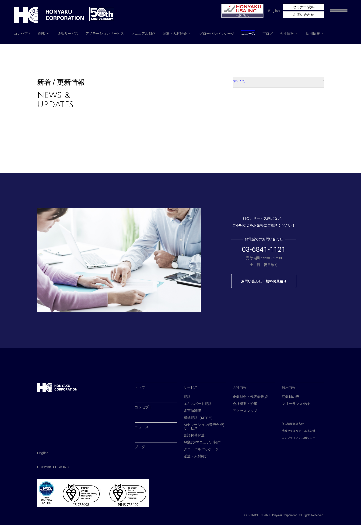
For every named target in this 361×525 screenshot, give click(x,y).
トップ (140, 387)
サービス (191, 387)
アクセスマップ (245, 411)
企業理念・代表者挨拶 (250, 397)
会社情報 (287, 33)
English (274, 10)
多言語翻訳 (192, 411)
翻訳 (41, 33)
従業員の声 (290, 397)
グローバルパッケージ (216, 33)
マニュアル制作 (143, 33)
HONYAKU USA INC (53, 467)
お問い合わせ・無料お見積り (264, 281)
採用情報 (313, 33)
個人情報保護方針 (293, 423)
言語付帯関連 (194, 435)
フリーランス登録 (296, 404)
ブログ (267, 33)
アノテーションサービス (104, 33)
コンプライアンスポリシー (298, 437)
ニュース (248, 33)
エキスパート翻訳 (198, 404)
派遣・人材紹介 (174, 33)
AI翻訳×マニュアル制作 (202, 442)
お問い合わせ (303, 15)
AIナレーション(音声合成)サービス (204, 426)
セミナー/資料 (304, 7)
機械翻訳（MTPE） (199, 418)
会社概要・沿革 (245, 404)
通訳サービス (67, 33)
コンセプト (22, 33)
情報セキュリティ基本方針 (298, 430)
